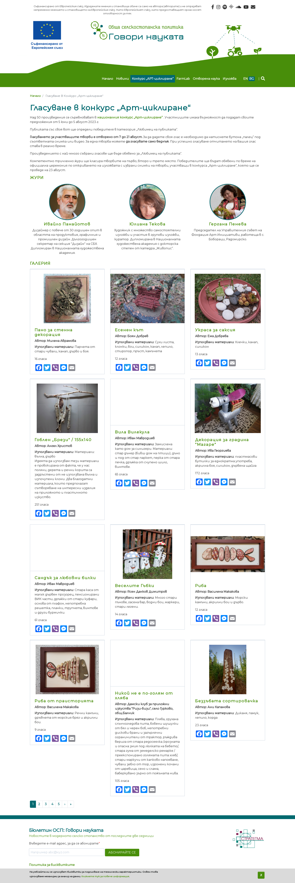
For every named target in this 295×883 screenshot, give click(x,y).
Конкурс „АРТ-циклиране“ (152, 78)
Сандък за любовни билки (65, 577)
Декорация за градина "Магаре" (222, 442)
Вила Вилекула (132, 432)
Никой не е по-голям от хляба (144, 695)
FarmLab (183, 78)
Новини (122, 78)
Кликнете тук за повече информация (105, 876)
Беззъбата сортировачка (226, 701)
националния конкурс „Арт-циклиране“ (130, 117)
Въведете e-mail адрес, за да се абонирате (64, 843)
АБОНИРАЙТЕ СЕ (122, 852)
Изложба (229, 78)
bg (251, 78)
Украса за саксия (215, 330)
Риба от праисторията (64, 701)
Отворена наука (206, 78)
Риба (201, 585)
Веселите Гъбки (134, 585)
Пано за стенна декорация (54, 332)
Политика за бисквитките (52, 865)
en (245, 78)
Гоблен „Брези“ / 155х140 (63, 439)
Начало (107, 78)
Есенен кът (129, 330)
